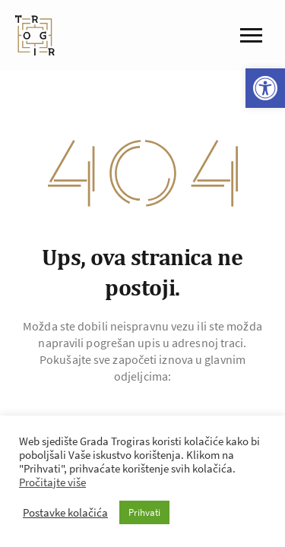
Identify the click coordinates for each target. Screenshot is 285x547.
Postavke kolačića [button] (65, 513)
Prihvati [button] (144, 512)
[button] (265, 88)
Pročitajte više (52, 482)
